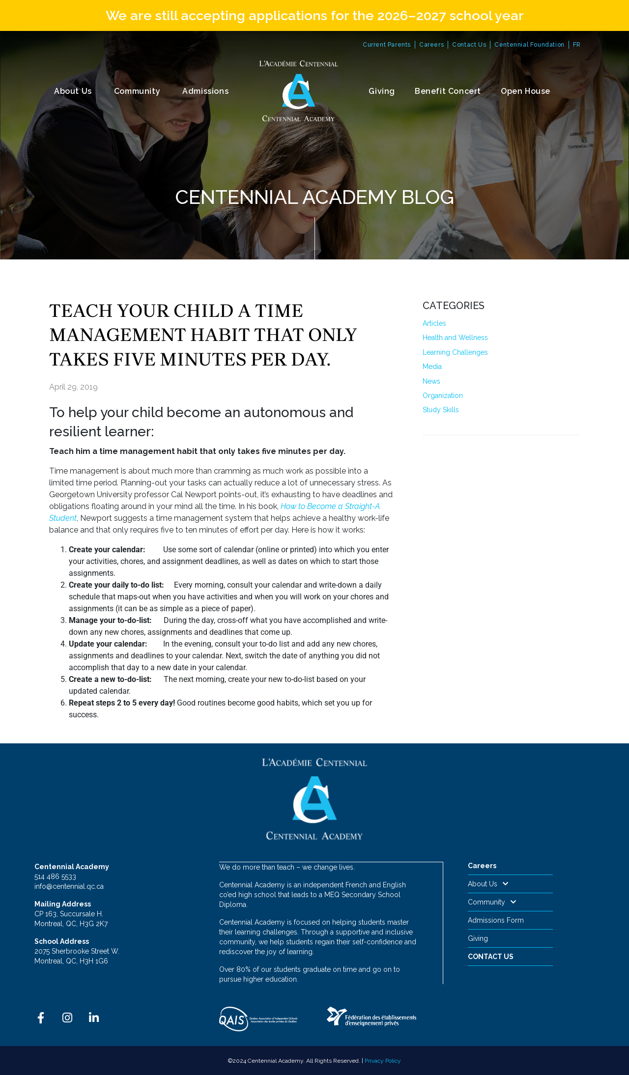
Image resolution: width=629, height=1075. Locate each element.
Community (137, 91)
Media (432, 366)
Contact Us (469, 44)
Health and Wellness (455, 337)
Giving (382, 91)
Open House (525, 91)
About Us (73, 91)
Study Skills (441, 410)
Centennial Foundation (529, 44)
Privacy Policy (383, 1060)
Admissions (205, 91)
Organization (443, 395)
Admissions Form (496, 920)
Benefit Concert (448, 91)
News (431, 381)
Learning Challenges (455, 352)
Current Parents (387, 44)
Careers (431, 44)
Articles (434, 323)
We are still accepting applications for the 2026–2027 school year (315, 15)
